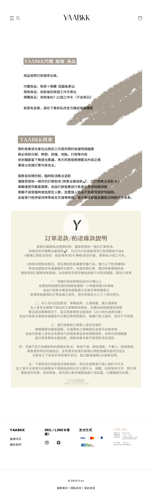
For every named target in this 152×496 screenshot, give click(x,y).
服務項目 (15, 439)
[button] (12, 18)
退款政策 (89, 488)
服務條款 (62, 488)
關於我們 (15, 444)
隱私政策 (76, 488)
